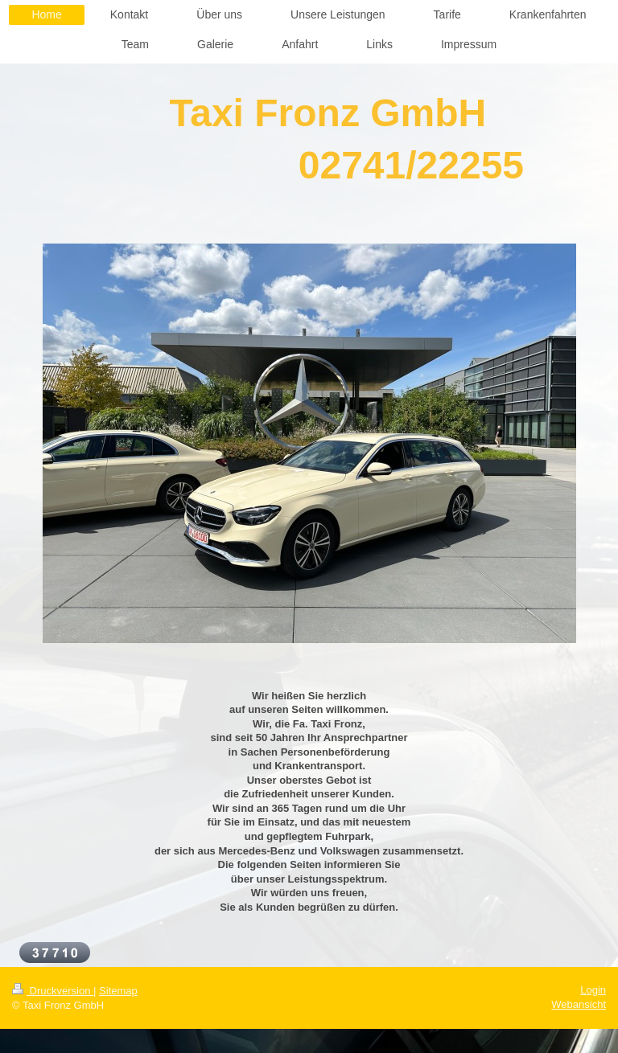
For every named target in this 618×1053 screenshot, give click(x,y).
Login (593, 990)
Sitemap (118, 991)
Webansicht (578, 1004)
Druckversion (52, 991)
